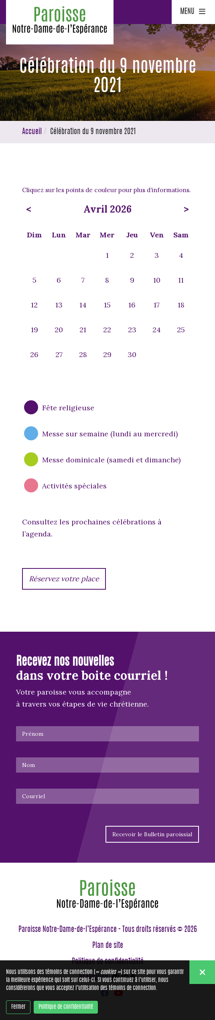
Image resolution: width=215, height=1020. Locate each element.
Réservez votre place (64, 578)
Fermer (18, 1007)
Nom (28, 765)
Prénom (32, 733)
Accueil (32, 132)
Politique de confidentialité (66, 1007)
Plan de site (107, 946)
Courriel (33, 796)
